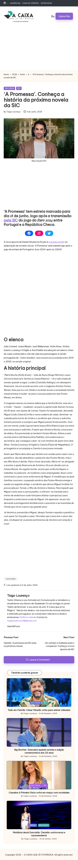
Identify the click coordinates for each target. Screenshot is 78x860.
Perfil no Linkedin (28, 617)
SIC (18, 88)
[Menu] (52, 16)
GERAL (33, 825)
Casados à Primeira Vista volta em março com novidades (39, 792)
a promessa (11, 579)
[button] (64, 16)
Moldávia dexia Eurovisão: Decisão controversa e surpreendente (39, 834)
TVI (45, 743)
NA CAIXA (9, 88)
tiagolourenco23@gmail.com (22, 620)
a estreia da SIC (57, 242)
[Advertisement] (39, 48)
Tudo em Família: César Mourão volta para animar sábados (39, 710)
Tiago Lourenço (18, 595)
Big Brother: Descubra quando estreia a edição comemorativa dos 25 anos (39, 751)
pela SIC (11, 220)
